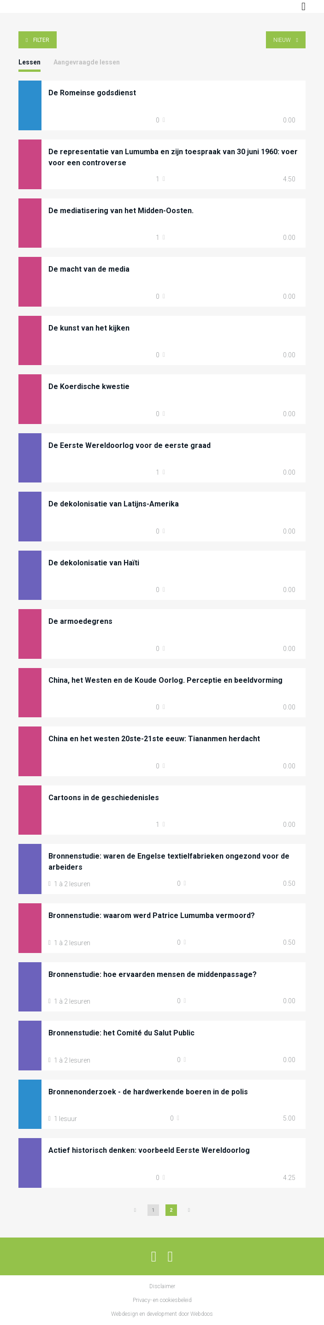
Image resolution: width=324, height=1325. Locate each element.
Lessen (29, 62)
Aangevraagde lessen (86, 62)
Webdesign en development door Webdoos (162, 1314)
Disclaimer (162, 1286)
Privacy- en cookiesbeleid (162, 1300)
